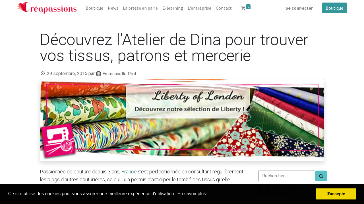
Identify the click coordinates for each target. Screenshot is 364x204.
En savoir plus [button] (191, 193)
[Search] (321, 176)
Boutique (334, 8)
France (129, 172)
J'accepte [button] (336, 194)
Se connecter (299, 8)
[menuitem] (94, 8)
